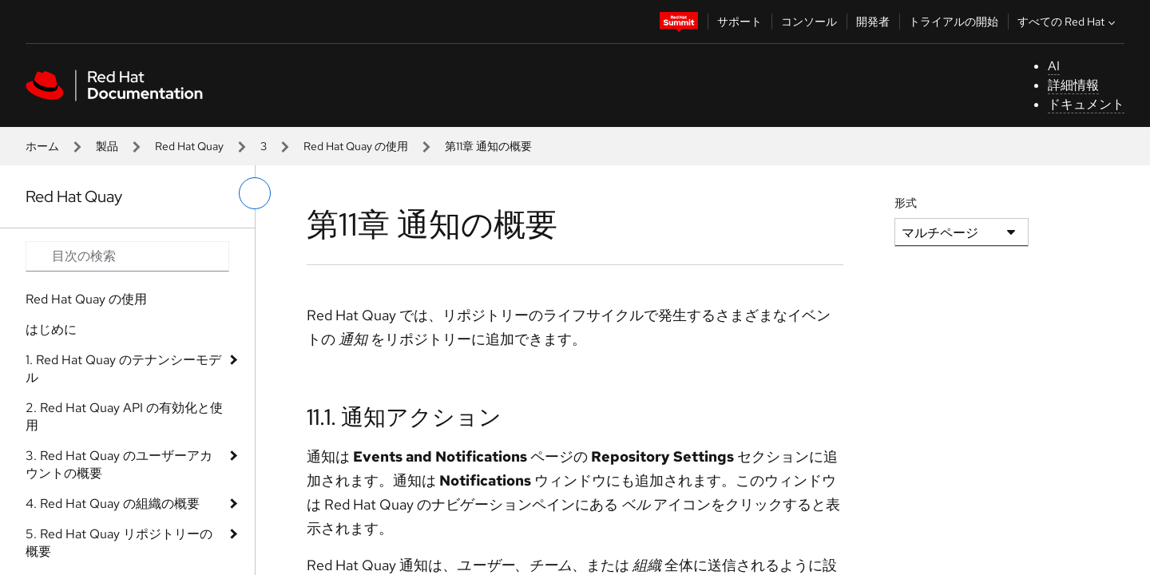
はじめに (51, 329)
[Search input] (127, 256)
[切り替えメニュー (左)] (255, 193)
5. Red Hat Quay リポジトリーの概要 (119, 542)
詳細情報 (1073, 85)
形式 (905, 203)
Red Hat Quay (189, 146)
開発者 (873, 21)
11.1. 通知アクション (404, 417)
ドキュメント (1086, 104)
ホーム (42, 146)
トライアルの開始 (953, 21)
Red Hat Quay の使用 (355, 146)
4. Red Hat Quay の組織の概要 (113, 503)
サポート (739, 21)
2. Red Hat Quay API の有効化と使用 (124, 416)
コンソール (809, 21)
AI (1054, 66)
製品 (107, 146)
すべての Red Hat (1068, 21)
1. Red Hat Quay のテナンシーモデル (123, 368)
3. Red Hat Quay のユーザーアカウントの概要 (119, 464)
